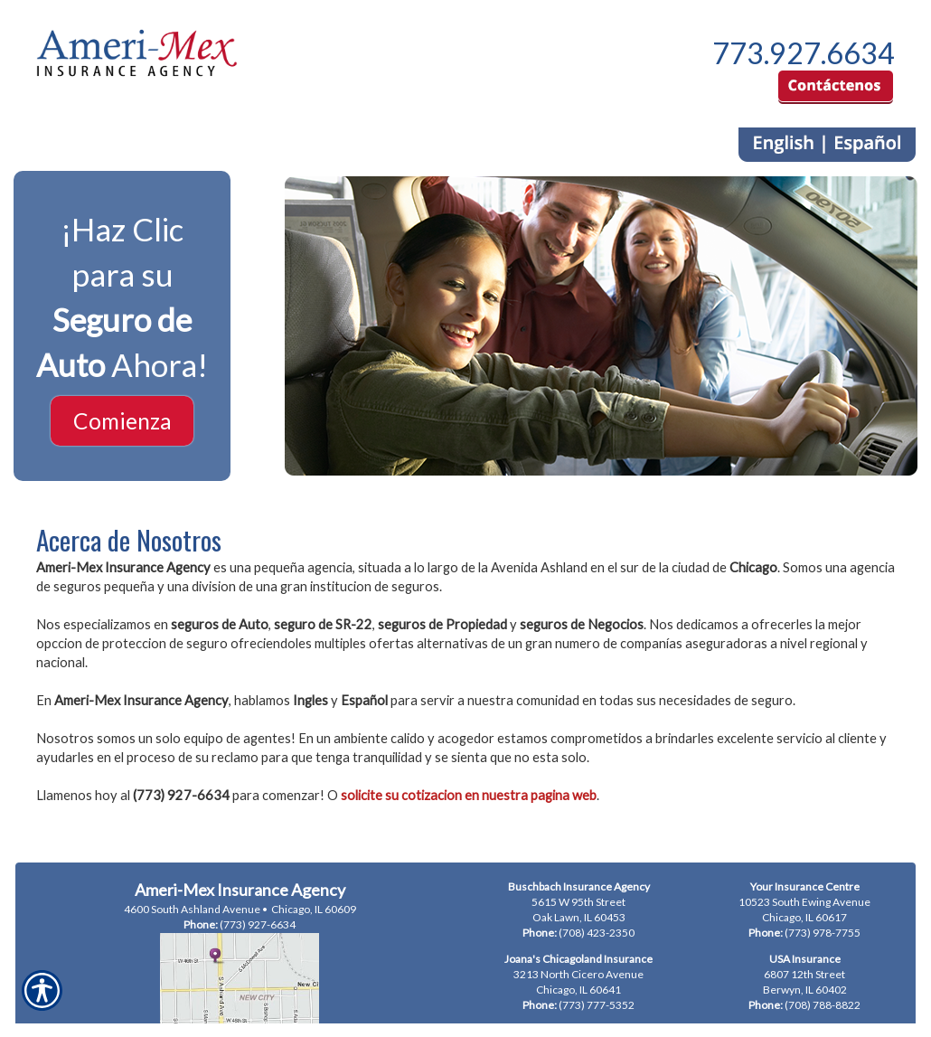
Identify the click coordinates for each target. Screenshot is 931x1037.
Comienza (122, 421)
